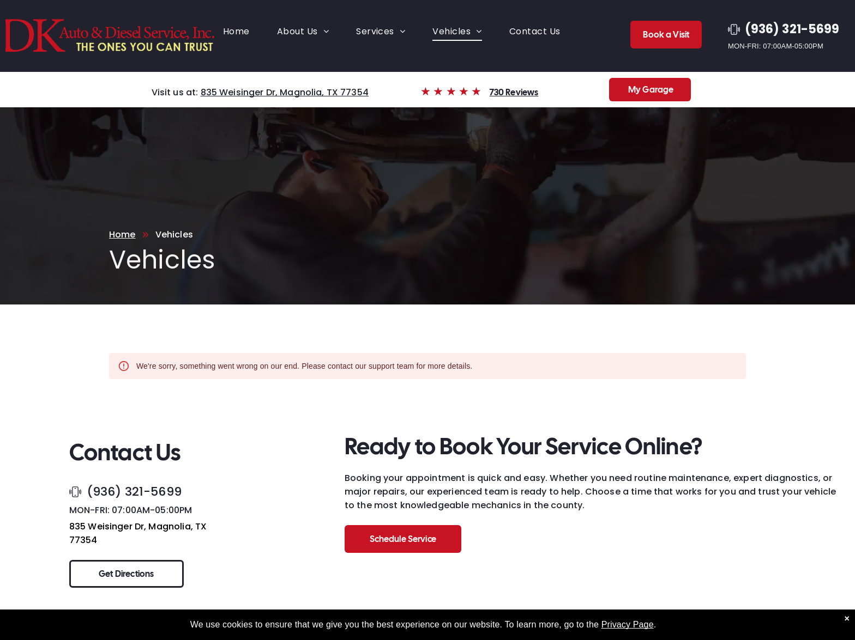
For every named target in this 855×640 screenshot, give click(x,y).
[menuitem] (236, 31)
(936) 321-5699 (134, 491)
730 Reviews (514, 92)
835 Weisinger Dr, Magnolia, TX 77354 (285, 92)
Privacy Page (627, 630)
